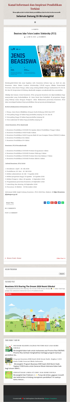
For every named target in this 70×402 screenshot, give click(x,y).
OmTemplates (30, 398)
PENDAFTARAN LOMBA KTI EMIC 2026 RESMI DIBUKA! (34, 372)
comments (42, 37)
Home (19, 258)
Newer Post (11, 258)
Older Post (60, 258)
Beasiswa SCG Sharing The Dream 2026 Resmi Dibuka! (30, 286)
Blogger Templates (51, 398)
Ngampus (36, 29)
